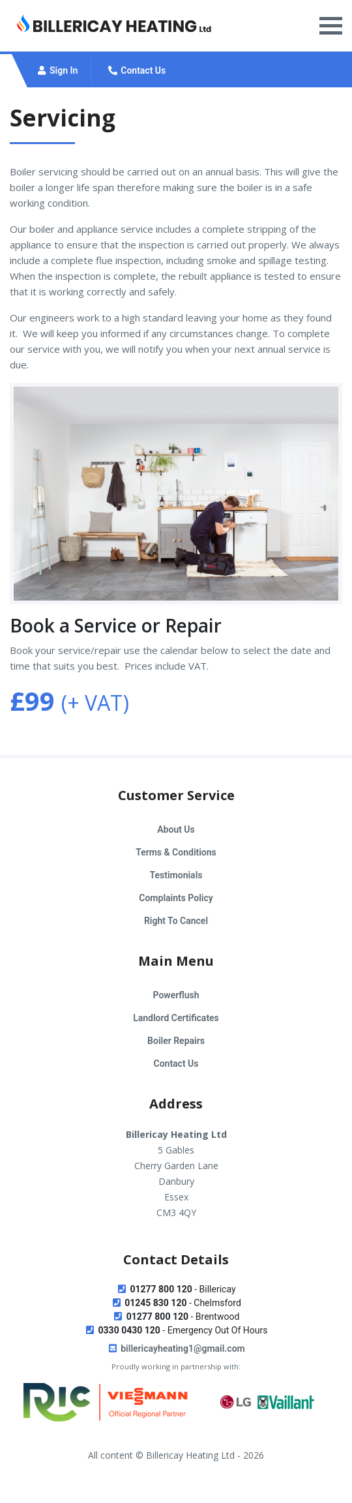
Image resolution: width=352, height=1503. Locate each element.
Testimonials (176, 875)
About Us (176, 829)
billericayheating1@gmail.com (175, 1348)
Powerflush (176, 995)
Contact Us (136, 70)
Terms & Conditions (176, 852)
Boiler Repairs (176, 1040)
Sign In (57, 70)
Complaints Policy (176, 898)
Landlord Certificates (176, 1018)
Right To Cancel (176, 920)
